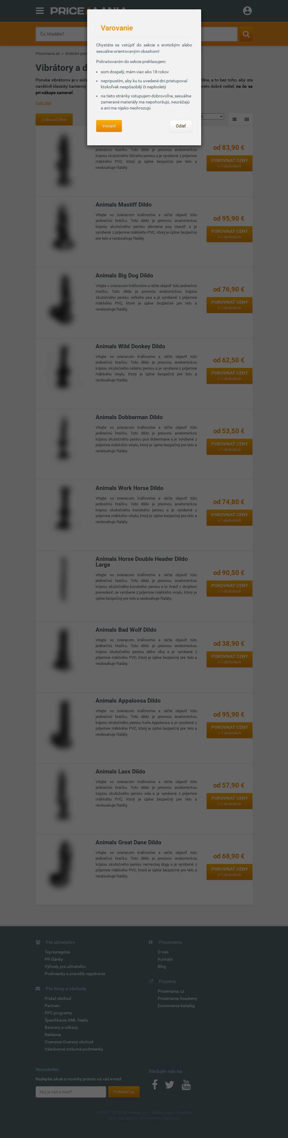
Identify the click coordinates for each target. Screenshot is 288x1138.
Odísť (181, 126)
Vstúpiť (109, 125)
